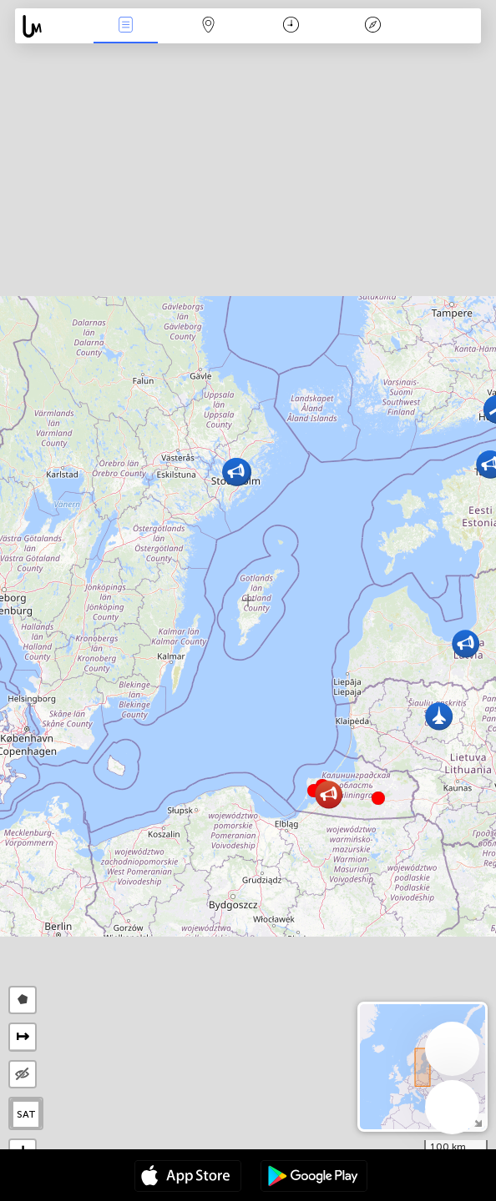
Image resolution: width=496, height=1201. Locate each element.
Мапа (208, 26)
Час (291, 26)
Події (126, 26)
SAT (26, 1114)
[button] (378, 798)
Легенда (373, 26)
